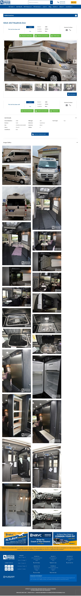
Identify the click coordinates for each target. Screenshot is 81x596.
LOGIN (74, 2)
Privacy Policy (31, 592)
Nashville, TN (37, 566)
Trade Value (55, 35)
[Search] (39, 2)
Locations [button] (68, 7)
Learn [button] (44, 7)
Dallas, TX (53, 556)
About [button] (61, 7)
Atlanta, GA (36, 556)
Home (19, 557)
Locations (19, 569)
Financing (19, 566)
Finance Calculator (41, 35)
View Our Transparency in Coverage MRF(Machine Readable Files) (50, 592)
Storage (23, 560)
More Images (71, 94)
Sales (23, 557)
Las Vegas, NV (70, 556)
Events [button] (55, 7)
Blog (50, 7)
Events (23, 563)
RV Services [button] (37, 7)
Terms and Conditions (21, 592)
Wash (19, 563)
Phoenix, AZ (53, 566)
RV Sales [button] (11, 7)
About (24, 566)
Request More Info (26, 35)
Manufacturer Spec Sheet (38, 134)
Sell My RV (19, 7)
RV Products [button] (27, 7)
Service (18, 560)
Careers (24, 569)
